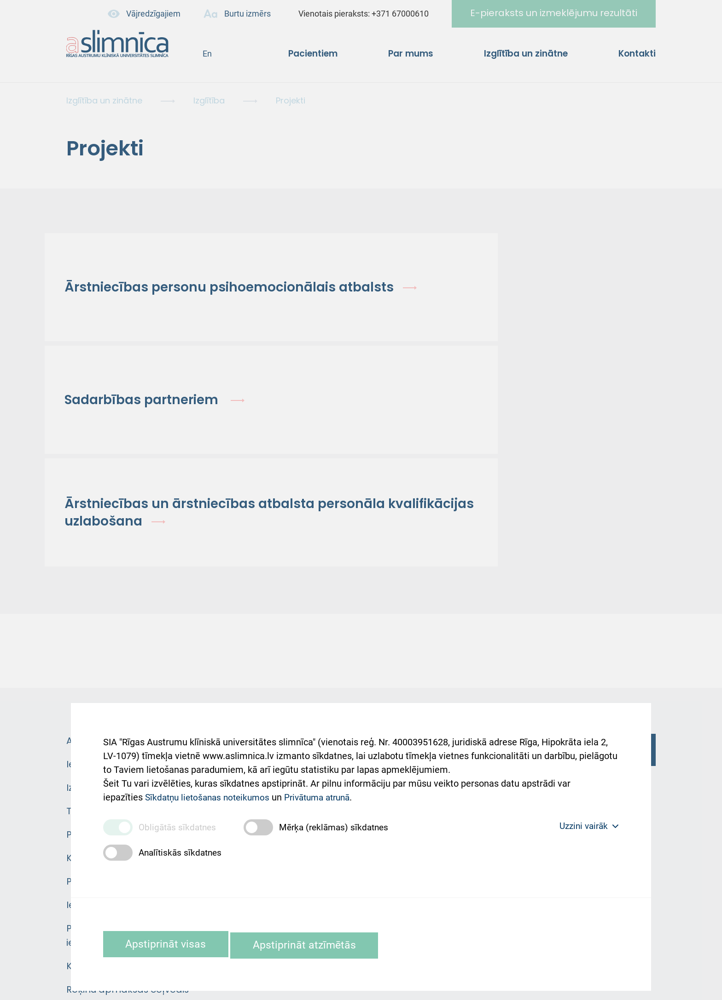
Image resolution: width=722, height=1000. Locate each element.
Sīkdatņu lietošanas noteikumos (210, 788)
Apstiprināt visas (171, 944)
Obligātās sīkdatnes (179, 826)
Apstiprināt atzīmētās (325, 944)
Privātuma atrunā (327, 788)
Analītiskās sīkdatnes (182, 851)
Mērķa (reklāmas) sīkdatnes (340, 826)
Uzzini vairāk (586, 825)
